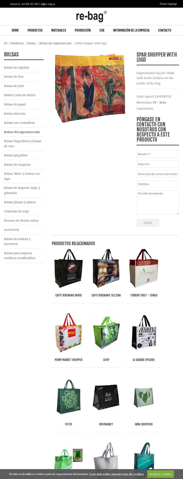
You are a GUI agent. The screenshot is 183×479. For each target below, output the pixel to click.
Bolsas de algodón (16, 67)
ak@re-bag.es (82, 462)
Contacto (164, 30)
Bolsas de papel (15, 105)
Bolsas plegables (15, 156)
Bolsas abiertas (14, 114)
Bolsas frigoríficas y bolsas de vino (22, 144)
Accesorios (11, 232)
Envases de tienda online (22, 223)
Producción (83, 30)
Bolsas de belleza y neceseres (17, 243)
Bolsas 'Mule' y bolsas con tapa (22, 177)
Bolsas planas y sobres (20, 204)
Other (61, 426)
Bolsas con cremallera (19, 123)
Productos (35, 30)
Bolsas (32, 43)
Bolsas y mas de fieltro (19, 95)
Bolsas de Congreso (17, 166)
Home (15, 30)
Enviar (148, 222)
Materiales (58, 30)
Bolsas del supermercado (57, 43)
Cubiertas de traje (16, 213)
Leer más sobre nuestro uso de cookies (117, 474)
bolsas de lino (14, 77)
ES (5, 43)
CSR (102, 30)
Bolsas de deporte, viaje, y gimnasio (22, 192)
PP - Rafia (159, 102)
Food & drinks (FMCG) (38, 426)
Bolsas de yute (14, 86)
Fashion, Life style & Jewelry (45, 421)
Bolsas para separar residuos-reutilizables (20, 258)
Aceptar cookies (160, 474)
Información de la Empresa (131, 30)
